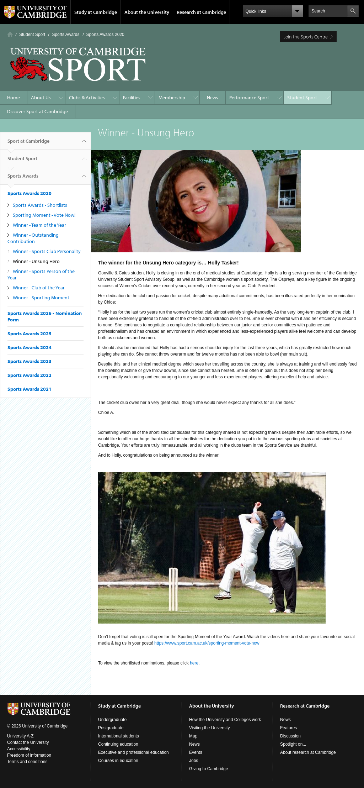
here (194, 663)
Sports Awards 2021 (29, 389)
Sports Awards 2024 (29, 347)
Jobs (193, 760)
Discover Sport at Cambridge (37, 111)
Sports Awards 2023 (29, 361)
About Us (41, 97)
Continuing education (118, 744)
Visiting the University (209, 727)
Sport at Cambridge (28, 144)
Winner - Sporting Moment (41, 297)
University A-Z (20, 736)
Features (288, 727)
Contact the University (28, 742)
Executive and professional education (133, 752)
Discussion (290, 736)
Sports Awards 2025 (29, 333)
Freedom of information (29, 755)
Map (193, 736)
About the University (146, 12)
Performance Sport (249, 97)
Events (195, 752)
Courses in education (118, 760)
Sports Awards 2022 (29, 375)
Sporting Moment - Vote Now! (44, 215)
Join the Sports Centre (306, 36)
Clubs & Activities (87, 97)
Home (10, 34)
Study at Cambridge (95, 12)
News (212, 97)
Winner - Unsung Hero (36, 261)
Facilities (131, 97)
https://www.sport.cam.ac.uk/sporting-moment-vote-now (206, 643)
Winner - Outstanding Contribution (33, 238)
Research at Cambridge (201, 12)
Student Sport (32, 34)
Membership (172, 97)
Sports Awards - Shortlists (40, 205)
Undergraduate (112, 719)
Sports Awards (65, 34)
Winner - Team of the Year (39, 225)
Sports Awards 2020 (105, 34)
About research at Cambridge (308, 752)
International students (118, 736)
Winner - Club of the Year (39, 287)
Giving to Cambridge (208, 768)
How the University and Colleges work (225, 719)
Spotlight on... (293, 744)
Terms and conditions (27, 761)
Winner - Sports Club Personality (47, 251)
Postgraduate (110, 727)
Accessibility (18, 748)
